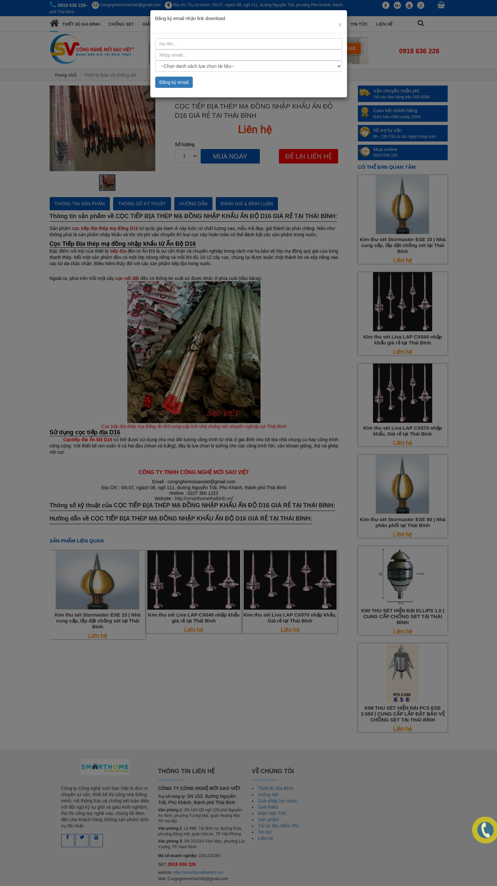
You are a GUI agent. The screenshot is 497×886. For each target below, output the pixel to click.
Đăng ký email (174, 82)
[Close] (340, 24)
